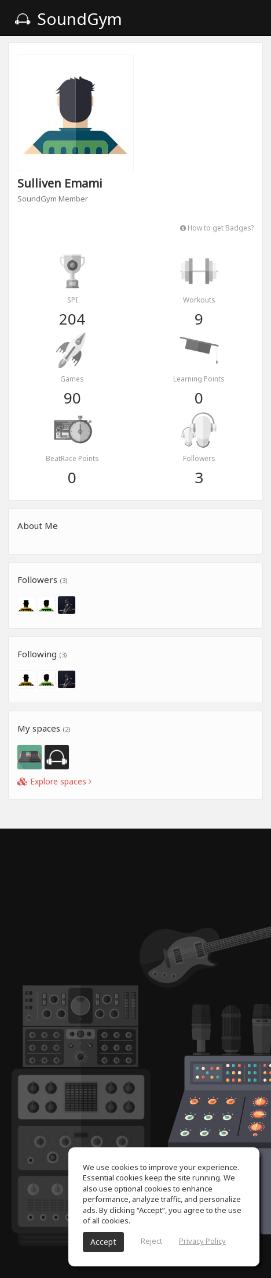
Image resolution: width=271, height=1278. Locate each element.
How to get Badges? (217, 227)
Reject (151, 1241)
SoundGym (68, 19)
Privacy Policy (202, 1241)
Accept (103, 1241)
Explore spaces (54, 781)
